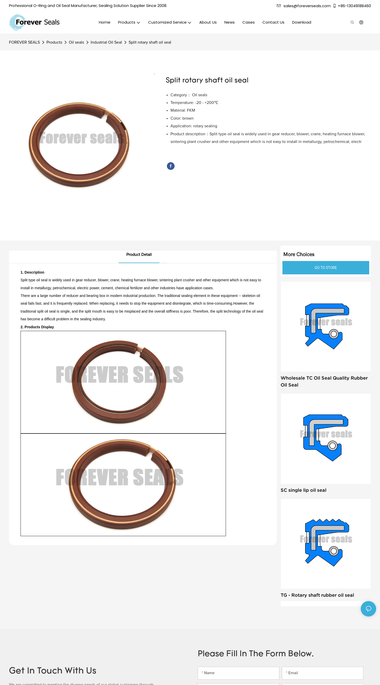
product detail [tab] (139, 255)
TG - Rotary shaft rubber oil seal (317, 595)
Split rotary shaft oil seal (150, 42)
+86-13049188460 (351, 5)
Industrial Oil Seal (106, 42)
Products (54, 42)
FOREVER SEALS (24, 42)
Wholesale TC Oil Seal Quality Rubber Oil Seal (324, 381)
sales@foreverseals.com (304, 5)
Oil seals (76, 42)
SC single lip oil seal (303, 490)
